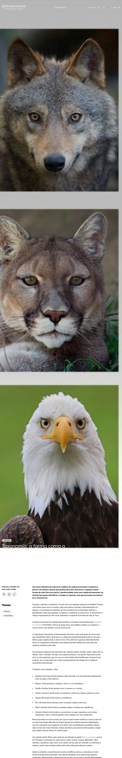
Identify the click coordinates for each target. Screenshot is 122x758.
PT (104, 7)
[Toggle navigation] (116, 7)
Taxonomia (8, 615)
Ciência (7, 611)
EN (108, 7)
